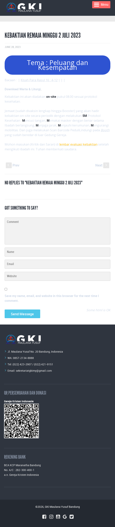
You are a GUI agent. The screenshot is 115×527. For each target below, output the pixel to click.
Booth (105, 130)
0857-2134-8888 (23, 358)
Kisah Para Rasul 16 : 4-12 (39, 80)
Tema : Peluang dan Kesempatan (57, 65)
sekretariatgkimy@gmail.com (34, 370)
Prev (12, 165)
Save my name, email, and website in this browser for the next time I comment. (52, 298)
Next (102, 165)
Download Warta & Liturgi (23, 89)
